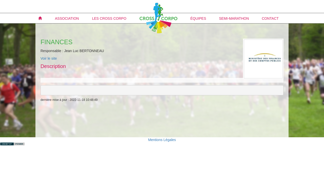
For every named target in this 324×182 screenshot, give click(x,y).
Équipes (198, 18)
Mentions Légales (162, 140)
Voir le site (48, 58)
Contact (270, 18)
